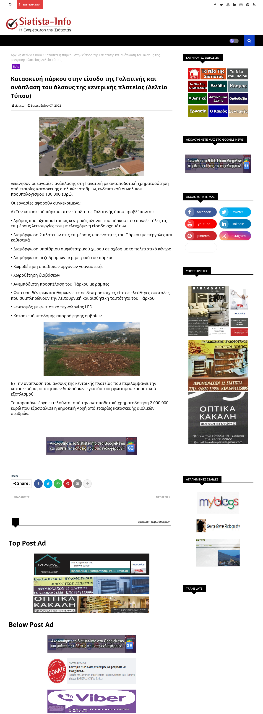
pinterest (204, 236)
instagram (238, 236)
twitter (238, 212)
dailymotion (201, 247)
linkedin (238, 224)
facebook (204, 212)
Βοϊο (38, 55)
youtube (204, 224)
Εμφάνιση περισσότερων (154, 522)
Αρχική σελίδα (21, 55)
